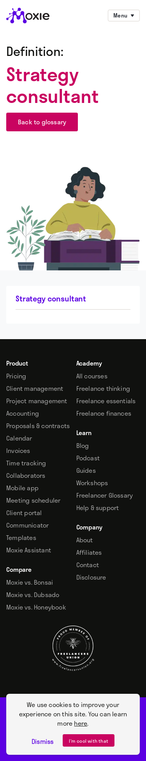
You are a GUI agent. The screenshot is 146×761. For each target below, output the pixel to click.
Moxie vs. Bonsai (29, 582)
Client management (34, 388)
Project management (36, 401)
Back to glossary (42, 122)
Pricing (16, 376)
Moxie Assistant (28, 550)
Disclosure (91, 577)
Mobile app (22, 488)
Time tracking (26, 463)
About (84, 540)
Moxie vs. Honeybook (36, 607)
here (80, 723)
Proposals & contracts (38, 425)
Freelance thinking (103, 388)
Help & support (97, 507)
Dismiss (42, 741)
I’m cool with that (88, 740)
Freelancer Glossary (104, 495)
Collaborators (26, 475)
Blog (82, 445)
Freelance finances (104, 413)
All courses (91, 376)
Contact (87, 564)
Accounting (22, 413)
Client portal (24, 512)
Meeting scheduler (33, 500)
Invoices (18, 450)
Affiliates (89, 552)
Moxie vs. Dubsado (32, 594)
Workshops (92, 483)
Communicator (27, 525)
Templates (21, 537)
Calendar (19, 438)
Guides (86, 470)
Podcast (88, 458)
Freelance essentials (106, 401)
